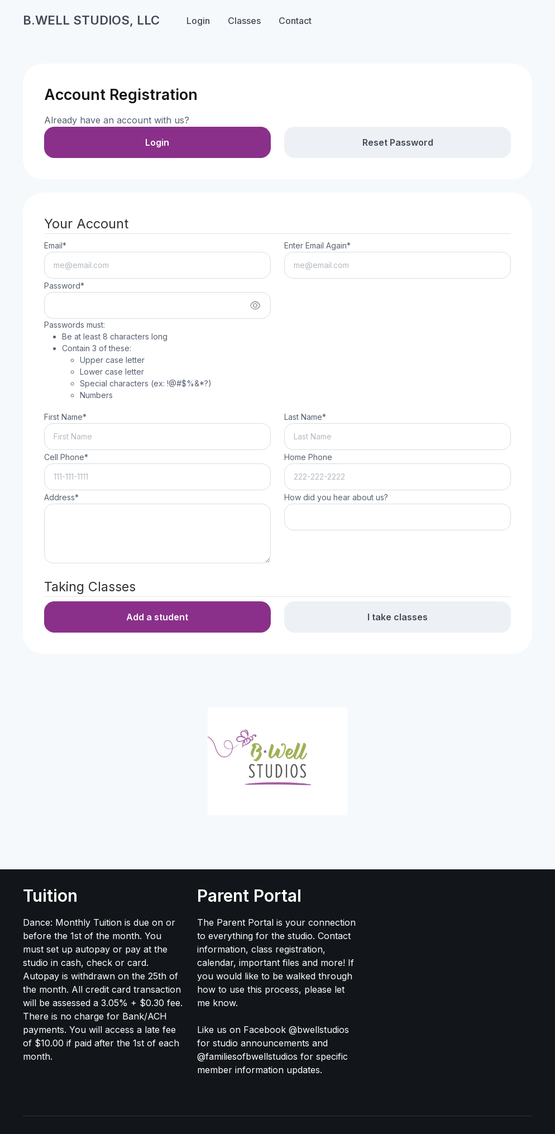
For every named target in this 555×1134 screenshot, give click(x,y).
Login (198, 20)
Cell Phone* (66, 457)
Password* (64, 285)
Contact (295, 20)
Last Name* (305, 417)
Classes (244, 20)
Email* (55, 245)
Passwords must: (128, 360)
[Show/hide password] (255, 305)
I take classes (397, 617)
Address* (61, 497)
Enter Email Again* (317, 245)
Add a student (157, 617)
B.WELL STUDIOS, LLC (91, 20)
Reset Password (397, 142)
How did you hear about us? (336, 497)
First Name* (65, 417)
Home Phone (308, 457)
